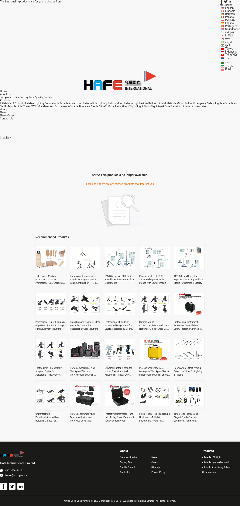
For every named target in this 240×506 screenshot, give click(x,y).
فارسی (229, 66)
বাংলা (228, 62)
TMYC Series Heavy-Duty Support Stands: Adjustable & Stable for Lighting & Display (188, 279)
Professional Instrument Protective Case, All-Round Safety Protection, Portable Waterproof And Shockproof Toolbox (188, 326)
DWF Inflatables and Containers (49, 106)
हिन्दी (227, 45)
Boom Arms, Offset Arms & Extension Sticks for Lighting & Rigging (188, 371)
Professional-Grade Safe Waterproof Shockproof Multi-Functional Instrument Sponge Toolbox (154, 372)
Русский (230, 20)
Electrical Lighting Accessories (188, 106)
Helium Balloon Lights (152, 103)
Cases (11, 115)
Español (230, 23)
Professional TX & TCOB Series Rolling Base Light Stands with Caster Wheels (152, 279)
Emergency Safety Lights (207, 103)
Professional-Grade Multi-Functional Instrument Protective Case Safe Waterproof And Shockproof (84, 417)
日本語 (229, 35)
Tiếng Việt (231, 54)
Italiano (229, 17)
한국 (227, 38)
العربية (228, 41)
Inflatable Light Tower (17, 106)
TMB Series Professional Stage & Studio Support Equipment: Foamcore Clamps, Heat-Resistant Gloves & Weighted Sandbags (188, 417)
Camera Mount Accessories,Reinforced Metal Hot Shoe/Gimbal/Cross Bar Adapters (154, 326)
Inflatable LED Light (11, 103)
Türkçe (229, 48)
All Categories (209, 472)
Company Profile (128, 457)
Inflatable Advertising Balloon (74, 103)
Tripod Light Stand (140, 106)
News (3, 115)
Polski (228, 69)
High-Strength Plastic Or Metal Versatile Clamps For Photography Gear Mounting (85, 325)
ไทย (227, 58)
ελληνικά (230, 32)
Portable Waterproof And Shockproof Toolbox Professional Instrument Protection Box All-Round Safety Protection (82, 372)
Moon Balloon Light (127, 103)
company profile (9, 97)
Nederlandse (232, 29)
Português (231, 26)
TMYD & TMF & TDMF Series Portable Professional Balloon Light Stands (120, 279)
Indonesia (231, 51)
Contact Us (125, 472)
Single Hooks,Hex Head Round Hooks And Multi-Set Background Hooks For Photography (154, 417)
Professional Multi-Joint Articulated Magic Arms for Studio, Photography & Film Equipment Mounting (118, 326)
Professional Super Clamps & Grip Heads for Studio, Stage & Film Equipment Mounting (51, 325)
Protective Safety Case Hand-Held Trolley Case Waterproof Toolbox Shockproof (119, 417)
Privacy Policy (158, 472)
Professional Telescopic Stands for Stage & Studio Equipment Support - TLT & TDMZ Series (83, 280)
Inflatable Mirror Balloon (179, 103)
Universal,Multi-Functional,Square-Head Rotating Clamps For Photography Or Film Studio (49, 417)
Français (230, 10)
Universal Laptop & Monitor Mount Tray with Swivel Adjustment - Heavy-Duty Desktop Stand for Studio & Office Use (118, 372)
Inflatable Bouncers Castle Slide (86, 106)
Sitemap (155, 467)
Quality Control (43, 97)
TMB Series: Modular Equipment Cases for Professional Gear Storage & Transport (50, 280)
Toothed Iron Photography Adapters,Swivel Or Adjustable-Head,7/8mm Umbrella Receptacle (49, 372)
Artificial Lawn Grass (117, 106)
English (229, 7)
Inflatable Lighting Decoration (40, 103)
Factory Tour (26, 97)
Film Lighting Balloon (104, 103)
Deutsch (230, 13)
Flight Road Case (160, 106)
